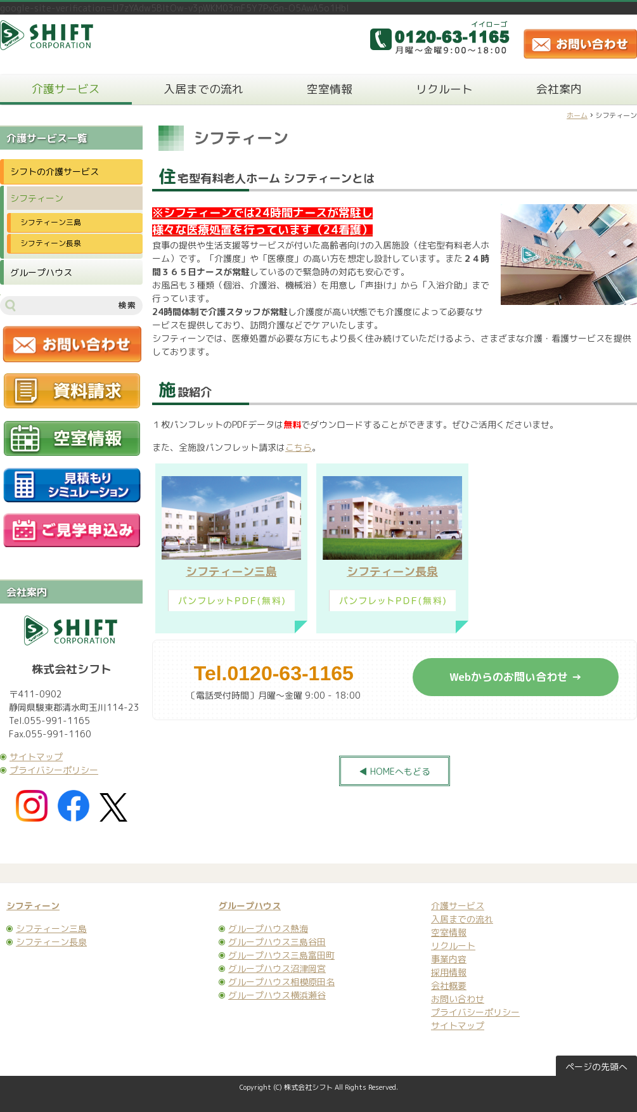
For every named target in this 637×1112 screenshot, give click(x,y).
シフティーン (36, 198)
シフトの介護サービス (54, 171)
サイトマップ (36, 757)
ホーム (577, 115)
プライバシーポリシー (54, 770)
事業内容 (448, 959)
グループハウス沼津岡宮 (277, 968)
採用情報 (448, 972)
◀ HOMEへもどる (394, 771)
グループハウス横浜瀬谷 (277, 995)
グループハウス (41, 272)
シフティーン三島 (231, 571)
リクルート (444, 89)
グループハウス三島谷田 (277, 942)
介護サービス (66, 89)
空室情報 (329, 89)
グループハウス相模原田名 (281, 982)
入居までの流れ (203, 89)
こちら (298, 447)
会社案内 (559, 89)
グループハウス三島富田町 (281, 955)
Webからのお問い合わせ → (515, 676)
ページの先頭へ (596, 1067)
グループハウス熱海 (268, 928)
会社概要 (448, 985)
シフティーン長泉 (392, 571)
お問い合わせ (457, 999)
